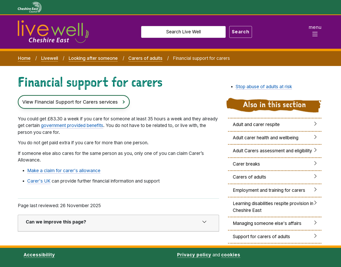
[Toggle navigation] (315, 32)
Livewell (49, 58)
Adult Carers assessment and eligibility (272, 150)
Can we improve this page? (56, 222)
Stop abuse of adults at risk (264, 86)
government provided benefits (72, 125)
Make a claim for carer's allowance (63, 170)
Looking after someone (93, 58)
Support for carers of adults (261, 236)
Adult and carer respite (256, 124)
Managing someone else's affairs (267, 223)
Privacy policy (194, 255)
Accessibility (39, 255)
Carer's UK (38, 181)
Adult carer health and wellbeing (265, 137)
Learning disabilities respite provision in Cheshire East (273, 207)
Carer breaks (246, 164)
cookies (230, 255)
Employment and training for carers (269, 190)
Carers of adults (145, 58)
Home (24, 58)
